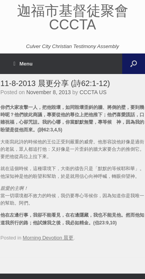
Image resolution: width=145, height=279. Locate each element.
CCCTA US (93, 92)
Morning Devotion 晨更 (48, 238)
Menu (23, 64)
